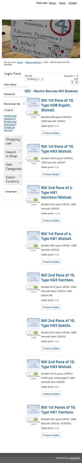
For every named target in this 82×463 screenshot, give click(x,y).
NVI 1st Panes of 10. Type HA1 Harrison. (58, 409)
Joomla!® (75, 457)
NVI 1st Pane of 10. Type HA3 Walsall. (57, 149)
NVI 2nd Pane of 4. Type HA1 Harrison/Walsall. (57, 192)
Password (9, 94)
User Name (10, 84)
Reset (62, 3)
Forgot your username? (10, 123)
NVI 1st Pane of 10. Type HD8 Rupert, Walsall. (57, 105)
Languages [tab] (11, 191)
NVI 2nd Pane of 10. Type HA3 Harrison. (58, 277)
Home (20, 62)
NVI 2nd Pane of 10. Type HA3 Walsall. (58, 364)
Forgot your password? (10, 117)
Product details (51, 133)
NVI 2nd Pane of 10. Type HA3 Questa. (58, 323)
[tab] (20, 137)
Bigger (52, 3)
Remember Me (12, 104)
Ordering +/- (33, 79)
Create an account (9, 129)
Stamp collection (33, 62)
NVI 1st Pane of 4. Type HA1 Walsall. (56, 236)
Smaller (72, 3)
